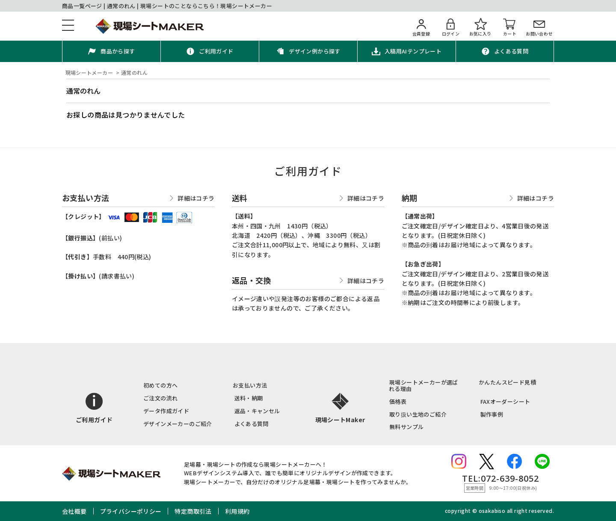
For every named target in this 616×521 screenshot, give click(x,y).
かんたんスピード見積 (507, 382)
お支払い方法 (250, 385)
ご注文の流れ (160, 398)
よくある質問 (511, 51)
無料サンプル (406, 427)
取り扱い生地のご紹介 (418, 414)
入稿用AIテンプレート (413, 51)
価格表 (397, 401)
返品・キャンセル (257, 411)
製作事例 (491, 414)
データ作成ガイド (166, 411)
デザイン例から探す (315, 51)
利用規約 (237, 511)
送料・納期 (248, 398)
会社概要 (74, 511)
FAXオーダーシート (505, 401)
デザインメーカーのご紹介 (177, 424)
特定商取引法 (193, 511)
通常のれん (83, 91)
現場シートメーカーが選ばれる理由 (423, 385)
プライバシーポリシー (131, 511)
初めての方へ (160, 385)
